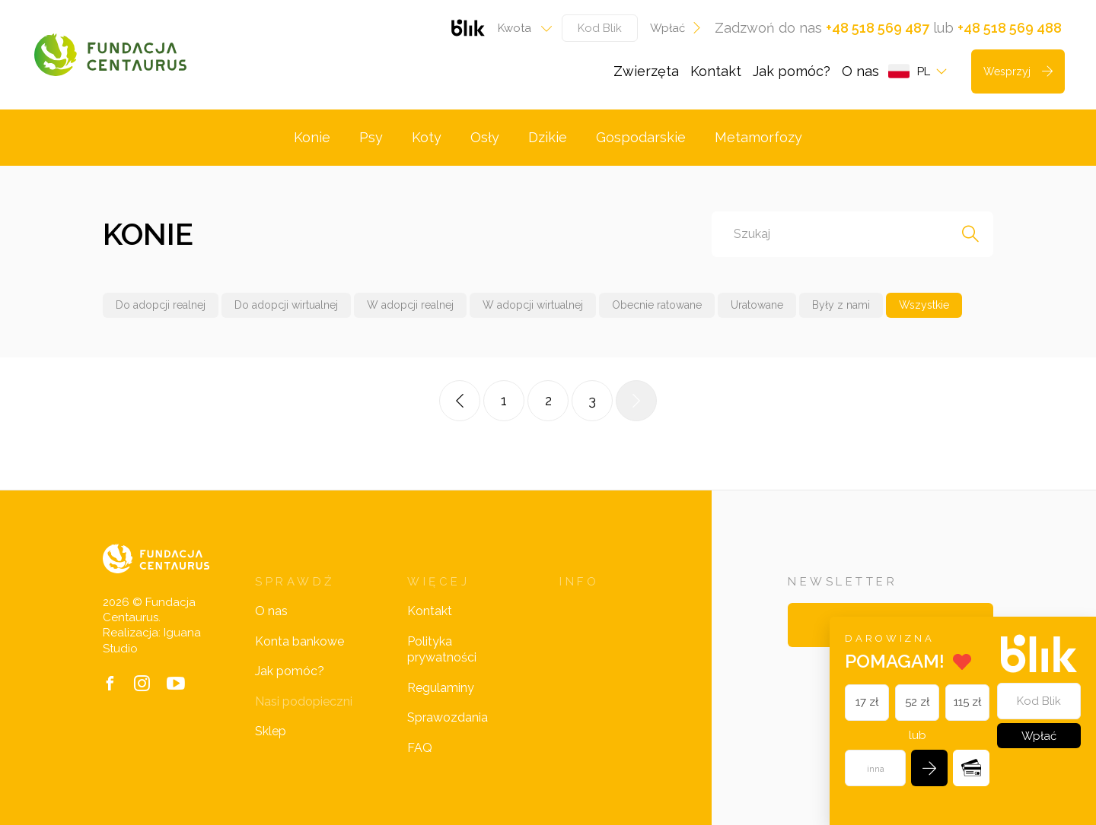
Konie (312, 137)
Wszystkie (924, 305)
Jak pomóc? (791, 71)
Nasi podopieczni (303, 701)
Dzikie (547, 137)
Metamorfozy (758, 137)
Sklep (270, 731)
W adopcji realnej (410, 305)
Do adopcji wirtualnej (286, 305)
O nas (860, 71)
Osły (484, 137)
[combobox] (520, 28)
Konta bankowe (299, 641)
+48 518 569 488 (1009, 28)
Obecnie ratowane (657, 305)
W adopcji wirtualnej (533, 305)
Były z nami (841, 305)
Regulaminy (440, 688)
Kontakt (715, 71)
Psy (371, 137)
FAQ (419, 748)
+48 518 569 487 (877, 28)
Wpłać (676, 28)
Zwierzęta (646, 71)
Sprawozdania (447, 717)
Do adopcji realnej (161, 305)
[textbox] (520, 28)
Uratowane (757, 305)
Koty (426, 137)
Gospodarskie (641, 137)
